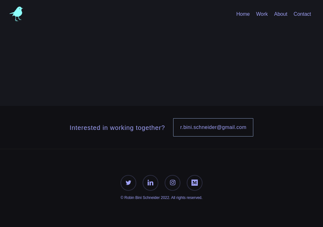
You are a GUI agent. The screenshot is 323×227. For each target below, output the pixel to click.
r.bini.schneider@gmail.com (213, 127)
